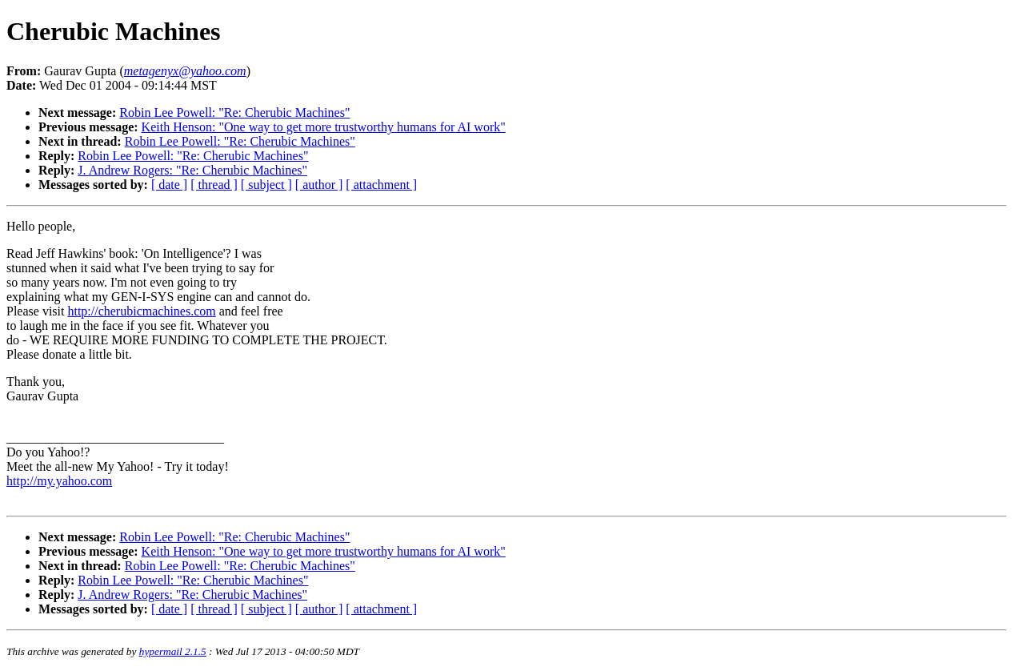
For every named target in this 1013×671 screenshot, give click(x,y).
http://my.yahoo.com (59, 481)
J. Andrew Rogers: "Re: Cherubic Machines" (192, 170)
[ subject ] (266, 184)
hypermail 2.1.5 (172, 651)
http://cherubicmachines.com (141, 311)
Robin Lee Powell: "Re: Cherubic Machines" (234, 112)
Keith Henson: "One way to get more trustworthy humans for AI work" (324, 127)
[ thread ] (214, 184)
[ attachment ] (381, 184)
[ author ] (319, 184)
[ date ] (169, 184)
